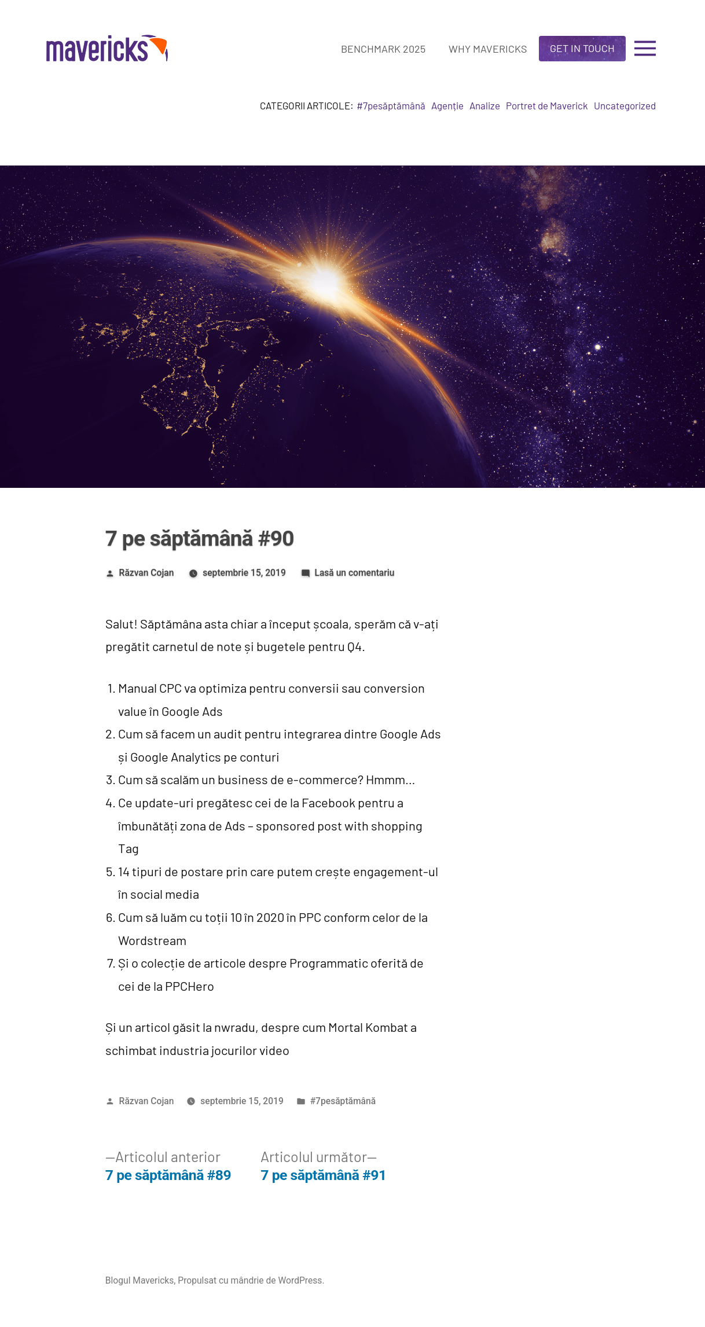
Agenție (447, 105)
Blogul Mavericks (139, 1280)
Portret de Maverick (547, 105)
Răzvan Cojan (146, 572)
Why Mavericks (488, 48)
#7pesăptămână (391, 105)
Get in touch (582, 48)
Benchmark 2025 (383, 48)
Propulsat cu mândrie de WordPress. (251, 1280)
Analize (484, 105)
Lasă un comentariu (354, 572)
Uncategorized (625, 105)
